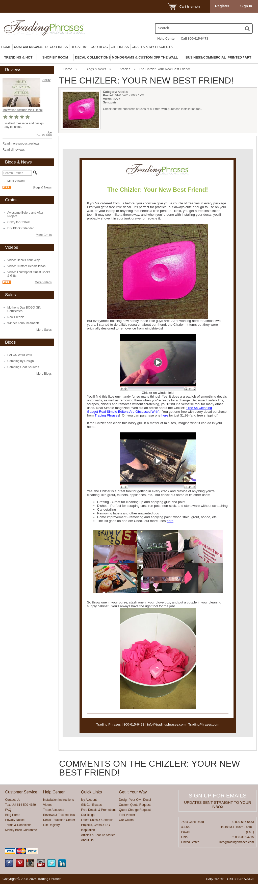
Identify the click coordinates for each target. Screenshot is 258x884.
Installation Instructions (58, 800)
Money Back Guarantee (21, 830)
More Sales (44, 330)
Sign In (246, 6)
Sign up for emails (217, 795)
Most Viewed (15, 181)
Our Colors (126, 820)
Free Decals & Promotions (98, 810)
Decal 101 (79, 47)
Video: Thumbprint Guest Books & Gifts (28, 274)
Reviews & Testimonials (59, 815)
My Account (89, 800)
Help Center (166, 38)
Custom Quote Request (134, 805)
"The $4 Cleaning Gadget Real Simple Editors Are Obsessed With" (149, 409)
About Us (87, 840)
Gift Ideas (120, 47)
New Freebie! (16, 317)
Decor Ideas (56, 47)
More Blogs (44, 373)
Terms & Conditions (18, 825)
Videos (47, 805)
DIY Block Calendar (20, 228)
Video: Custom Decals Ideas (26, 266)
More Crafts (44, 235)
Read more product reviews (21, 143)
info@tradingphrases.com (166, 724)
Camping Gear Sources (23, 367)
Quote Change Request (135, 810)
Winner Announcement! (23, 323)
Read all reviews (14, 149)
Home (6, 47)
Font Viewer (127, 815)
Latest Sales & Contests (97, 820)
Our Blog (99, 47)
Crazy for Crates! (18, 222)
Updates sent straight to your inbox (217, 804)
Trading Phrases (107, 415)
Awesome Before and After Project (25, 214)
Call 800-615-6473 (194, 38)
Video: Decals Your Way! (23, 260)
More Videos (43, 282)
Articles (125, 69)
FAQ (8, 810)
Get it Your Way (133, 792)
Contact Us (12, 800)
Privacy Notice (14, 820)
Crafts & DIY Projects (152, 47)
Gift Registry (51, 825)
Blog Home (12, 815)
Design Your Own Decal (135, 800)
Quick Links (91, 792)
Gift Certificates (91, 805)
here (164, 415)
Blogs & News (42, 187)
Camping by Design (20, 361)
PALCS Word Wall (19, 355)
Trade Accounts (53, 810)
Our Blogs (87, 815)
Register (222, 6)
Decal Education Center (59, 820)
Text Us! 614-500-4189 (20, 805)
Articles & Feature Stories (98, 835)
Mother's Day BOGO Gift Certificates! (24, 309)
